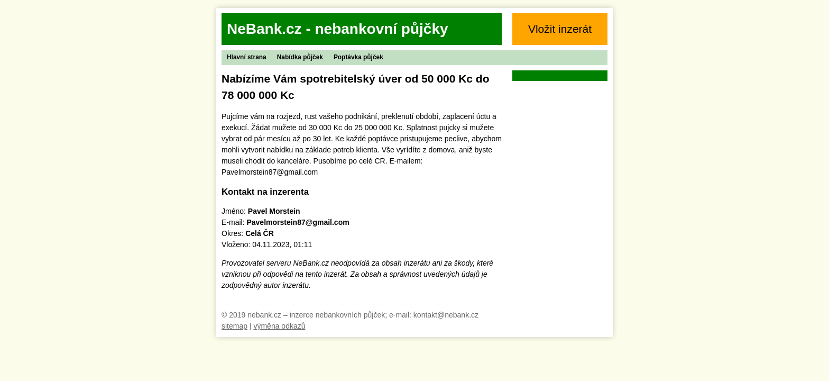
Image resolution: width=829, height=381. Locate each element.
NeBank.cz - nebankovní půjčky (337, 29)
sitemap (234, 326)
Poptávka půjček (358, 57)
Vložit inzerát (560, 29)
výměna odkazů (279, 326)
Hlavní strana (246, 57)
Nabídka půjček (300, 57)
